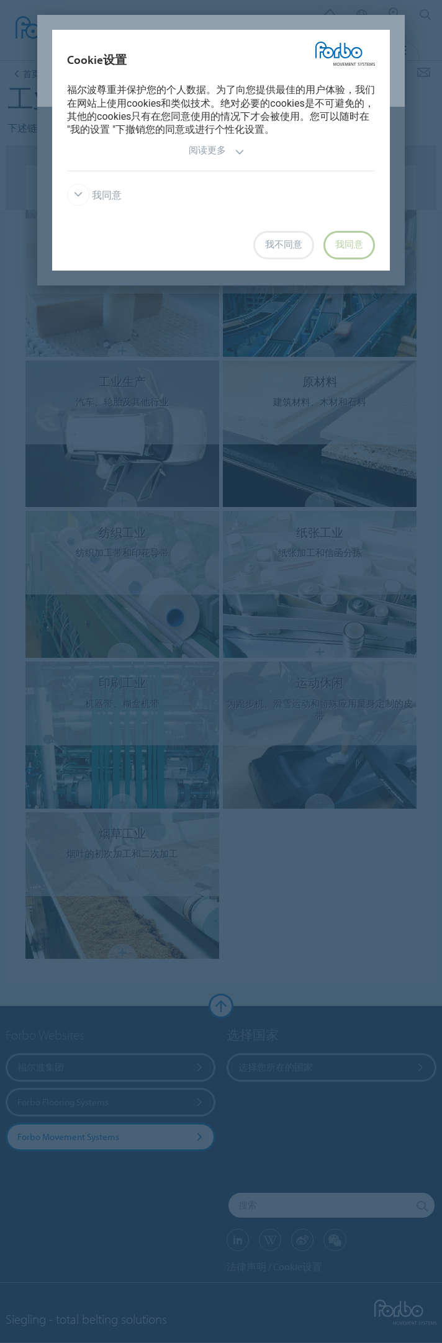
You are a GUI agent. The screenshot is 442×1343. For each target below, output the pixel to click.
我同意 (94, 195)
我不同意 (283, 244)
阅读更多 (217, 152)
